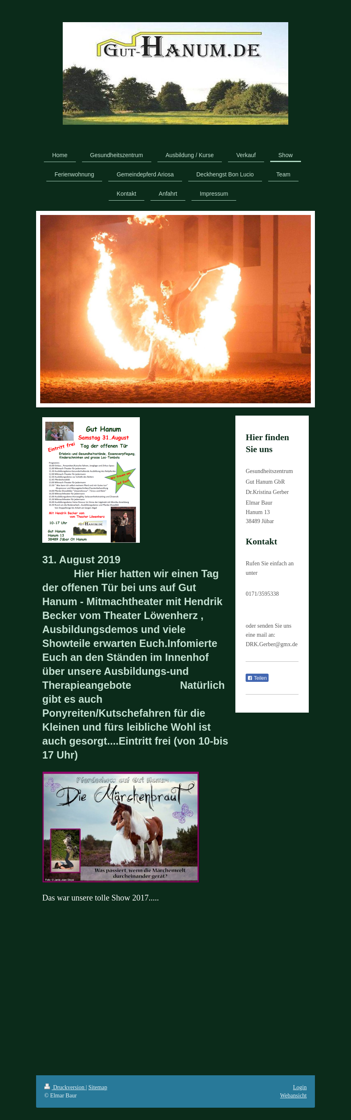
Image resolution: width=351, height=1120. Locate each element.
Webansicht (293, 1096)
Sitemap (98, 1087)
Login (300, 1087)
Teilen (257, 678)
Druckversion (65, 1087)
